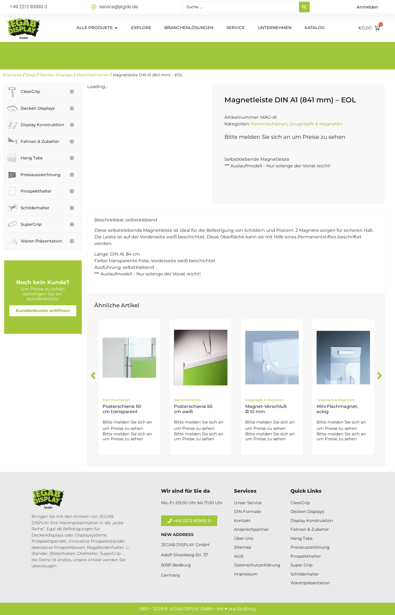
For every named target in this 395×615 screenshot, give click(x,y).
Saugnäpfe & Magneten (316, 123)
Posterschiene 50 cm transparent (122, 409)
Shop (31, 74)
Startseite (12, 74)
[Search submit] (304, 7)
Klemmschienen (92, 74)
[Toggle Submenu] (72, 91)
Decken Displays (56, 74)
